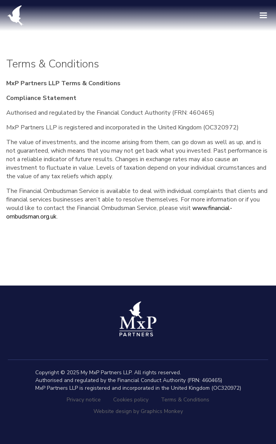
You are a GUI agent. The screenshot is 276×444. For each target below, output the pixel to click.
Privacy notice (84, 399)
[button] (263, 15)
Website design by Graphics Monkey (138, 411)
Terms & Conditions (185, 399)
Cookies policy (130, 399)
